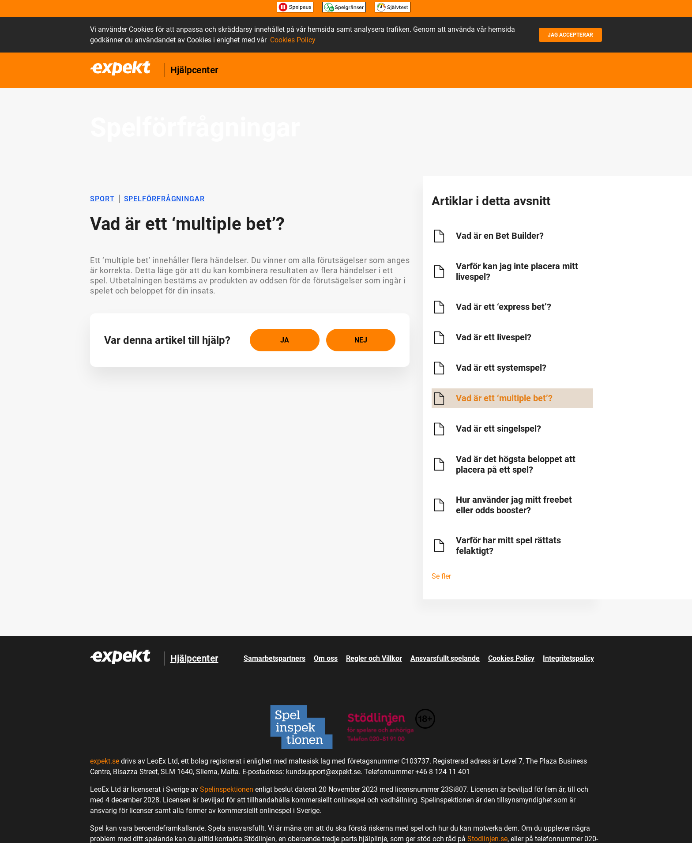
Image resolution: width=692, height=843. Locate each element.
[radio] (285, 340)
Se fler (441, 576)
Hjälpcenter (194, 70)
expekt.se (104, 761)
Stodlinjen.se (487, 839)
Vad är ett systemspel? (501, 367)
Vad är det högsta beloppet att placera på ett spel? (515, 464)
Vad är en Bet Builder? (500, 235)
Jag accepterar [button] (570, 35)
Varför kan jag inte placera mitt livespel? (517, 271)
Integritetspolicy (568, 658)
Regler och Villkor (374, 658)
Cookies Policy (293, 40)
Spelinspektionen (226, 789)
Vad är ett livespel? (493, 337)
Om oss (326, 658)
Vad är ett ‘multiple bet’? (504, 398)
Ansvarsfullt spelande (445, 658)
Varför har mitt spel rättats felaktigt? (508, 545)
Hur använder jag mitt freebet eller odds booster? (514, 505)
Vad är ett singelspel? (498, 428)
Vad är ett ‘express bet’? (503, 306)
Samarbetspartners (274, 658)
